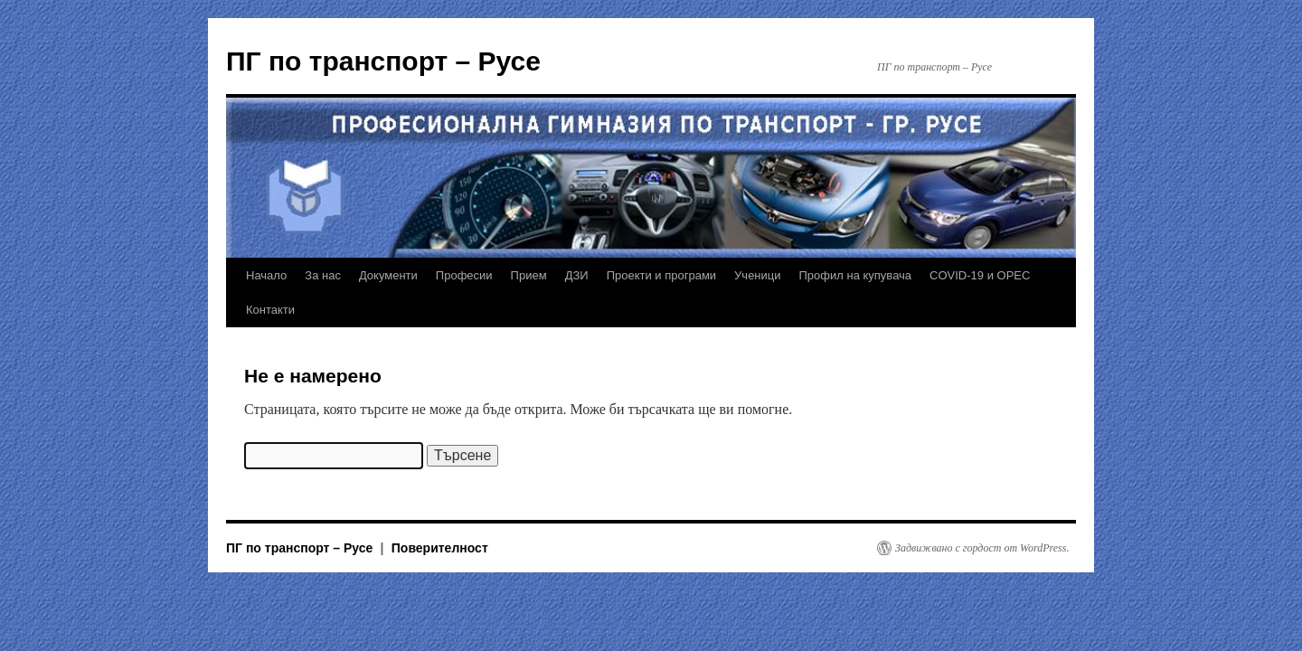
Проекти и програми (661, 275)
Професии (464, 275)
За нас (323, 275)
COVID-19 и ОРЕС (979, 275)
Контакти (270, 309)
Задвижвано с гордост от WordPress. (982, 548)
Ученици (757, 275)
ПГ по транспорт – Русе (383, 61)
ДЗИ (577, 275)
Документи (388, 275)
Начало (266, 275)
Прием (529, 275)
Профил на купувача (855, 275)
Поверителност (440, 548)
